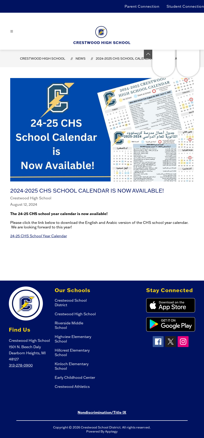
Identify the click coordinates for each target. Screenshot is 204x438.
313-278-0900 (21, 365)
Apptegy (111, 431)
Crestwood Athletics (72, 386)
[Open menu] (11, 31)
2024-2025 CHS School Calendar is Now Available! (140, 58)
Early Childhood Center (75, 377)
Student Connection (185, 6)
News (81, 58)
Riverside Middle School (69, 325)
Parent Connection (142, 6)
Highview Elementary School (73, 338)
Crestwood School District (71, 302)
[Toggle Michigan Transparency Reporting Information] (148, 54)
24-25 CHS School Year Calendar (38, 236)
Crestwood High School (42, 58)
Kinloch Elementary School (71, 366)
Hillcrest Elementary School (72, 352)
